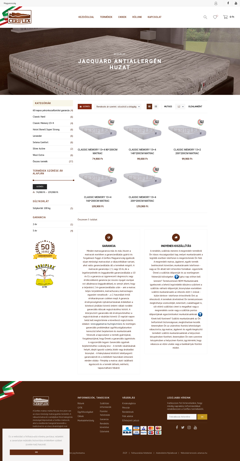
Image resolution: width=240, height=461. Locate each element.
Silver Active (39, 148)
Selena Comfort (40, 142)
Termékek (106, 17)
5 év (35, 230)
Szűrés (86, 106)
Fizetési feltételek (105, 413)
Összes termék (40, 161)
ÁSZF (125, 453)
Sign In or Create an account (216, 4)
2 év (35, 224)
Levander (37, 135)
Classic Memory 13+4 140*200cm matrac (142, 151)
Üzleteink (104, 431)
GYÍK (80, 407)
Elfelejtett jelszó (130, 420)
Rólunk (137, 17)
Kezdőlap (119, 54)
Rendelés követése (104, 425)
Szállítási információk (105, 405)
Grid (149, 106)
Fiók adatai (127, 416)
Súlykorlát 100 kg (41, 208)
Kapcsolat (154, 17)
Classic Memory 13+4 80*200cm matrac (97, 151)
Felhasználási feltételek (141, 453)
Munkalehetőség (86, 420)
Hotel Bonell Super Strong (46, 129)
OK (202, 417)
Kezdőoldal (86, 17)
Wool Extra (38, 154)
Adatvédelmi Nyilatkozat (166, 453)
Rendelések (128, 411)
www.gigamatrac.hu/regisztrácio (106, 323)
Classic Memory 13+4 (43, 123)
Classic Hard (39, 116)
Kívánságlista (129, 403)
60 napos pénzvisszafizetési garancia (51, 110)
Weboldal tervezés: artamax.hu (194, 453)
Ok (36, 452)
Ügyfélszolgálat (85, 411)
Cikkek (122, 17)
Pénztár (126, 407)
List (156, 106)
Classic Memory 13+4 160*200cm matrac (97, 199)
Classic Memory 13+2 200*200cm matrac (187, 151)
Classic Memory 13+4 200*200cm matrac (142, 199)
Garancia (104, 419)
